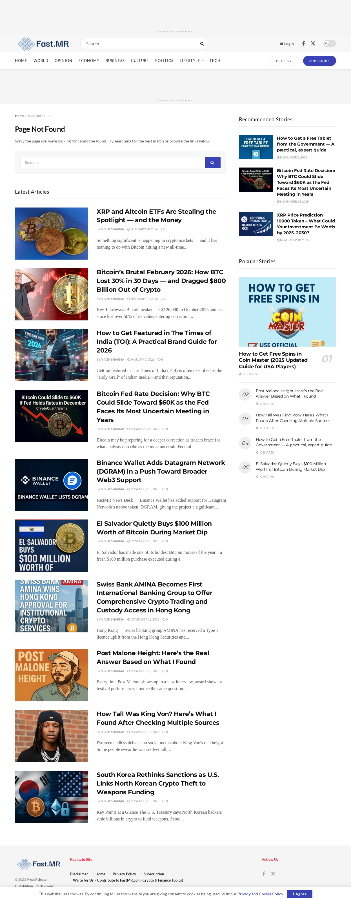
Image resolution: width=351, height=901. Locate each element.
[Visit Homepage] (42, 43)
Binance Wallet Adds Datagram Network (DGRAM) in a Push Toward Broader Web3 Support (161, 471)
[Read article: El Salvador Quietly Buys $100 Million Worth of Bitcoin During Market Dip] (51, 545)
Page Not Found (40, 115)
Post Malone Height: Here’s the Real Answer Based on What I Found (289, 393)
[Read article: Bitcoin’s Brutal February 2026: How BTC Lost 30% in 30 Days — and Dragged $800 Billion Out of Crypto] (51, 294)
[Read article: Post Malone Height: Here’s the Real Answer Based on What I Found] (51, 675)
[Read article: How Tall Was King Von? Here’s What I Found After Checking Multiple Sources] (51, 736)
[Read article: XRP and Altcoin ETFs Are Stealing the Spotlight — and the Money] (51, 234)
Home (21, 60)
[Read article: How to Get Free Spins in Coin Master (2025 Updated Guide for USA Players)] (287, 312)
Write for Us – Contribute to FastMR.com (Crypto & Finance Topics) (128, 880)
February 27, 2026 (142, 298)
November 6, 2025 (292, 157)
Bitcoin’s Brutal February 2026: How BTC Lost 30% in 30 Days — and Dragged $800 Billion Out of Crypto (161, 280)
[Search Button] (203, 43)
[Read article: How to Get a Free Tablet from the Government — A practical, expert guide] (256, 147)
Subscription (154, 874)
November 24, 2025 (143, 429)
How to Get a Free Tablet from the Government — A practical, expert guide (305, 144)
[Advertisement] (175, 12)
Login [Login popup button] (287, 43)
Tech (215, 60)
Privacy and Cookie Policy (260, 893)
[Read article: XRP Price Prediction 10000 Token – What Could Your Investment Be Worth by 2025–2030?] (256, 224)
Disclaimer (79, 874)
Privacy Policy (124, 874)
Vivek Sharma (112, 229)
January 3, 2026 (140, 359)
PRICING (284, 61)
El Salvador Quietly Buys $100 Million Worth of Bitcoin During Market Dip (291, 466)
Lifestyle (190, 60)
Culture (140, 60)
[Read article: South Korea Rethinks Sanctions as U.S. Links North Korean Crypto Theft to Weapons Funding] (51, 797)
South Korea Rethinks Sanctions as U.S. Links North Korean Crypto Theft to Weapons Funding (158, 783)
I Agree (300, 894)
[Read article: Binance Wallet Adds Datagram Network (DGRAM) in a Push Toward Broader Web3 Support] (51, 485)
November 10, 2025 (143, 801)
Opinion (63, 60)
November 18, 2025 (143, 489)
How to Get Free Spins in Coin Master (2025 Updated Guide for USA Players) (273, 360)
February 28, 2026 (142, 229)
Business (115, 60)
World (41, 60)
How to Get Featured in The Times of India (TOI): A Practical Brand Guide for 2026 (157, 341)
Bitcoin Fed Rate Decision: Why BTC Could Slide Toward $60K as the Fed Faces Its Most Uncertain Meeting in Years (306, 182)
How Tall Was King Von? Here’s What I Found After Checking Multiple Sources (293, 417)
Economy (89, 60)
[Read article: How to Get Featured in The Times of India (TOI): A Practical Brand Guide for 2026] (51, 355)
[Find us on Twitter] (313, 43)
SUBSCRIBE (319, 61)
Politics (164, 60)
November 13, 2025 (143, 671)
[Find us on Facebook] (303, 44)
